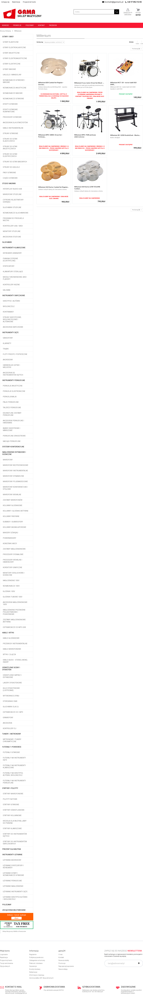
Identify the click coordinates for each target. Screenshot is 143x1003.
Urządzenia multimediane (14, 910)
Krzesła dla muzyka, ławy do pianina (14, 822)
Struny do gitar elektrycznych (10, 155)
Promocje (17, 25)
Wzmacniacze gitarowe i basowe (14, 81)
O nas (61, 954)
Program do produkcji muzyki (13, 219)
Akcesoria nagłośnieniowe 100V (15, 603)
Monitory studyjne (11, 231)
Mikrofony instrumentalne (15, 471)
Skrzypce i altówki (11, 301)
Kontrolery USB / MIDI (13, 226)
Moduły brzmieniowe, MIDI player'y (15, 278)
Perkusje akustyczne (12, 386)
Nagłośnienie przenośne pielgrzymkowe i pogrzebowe (14, 612)
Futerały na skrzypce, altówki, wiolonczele (13, 774)
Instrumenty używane (12, 855)
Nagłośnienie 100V (11, 580)
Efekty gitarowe (10, 104)
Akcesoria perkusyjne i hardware (13, 422)
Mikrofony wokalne (12, 495)
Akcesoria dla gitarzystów (15, 122)
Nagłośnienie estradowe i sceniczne (14, 453)
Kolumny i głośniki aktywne (15, 511)
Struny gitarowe (10, 133)
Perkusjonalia (9, 397)
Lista (141, 42)
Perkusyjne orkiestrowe (14, 436)
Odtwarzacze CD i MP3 (13, 712)
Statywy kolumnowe (12, 815)
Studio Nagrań (9, 183)
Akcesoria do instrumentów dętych (13, 374)
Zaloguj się (5, 2)
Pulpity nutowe (10, 799)
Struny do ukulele (11, 167)
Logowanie (4, 954)
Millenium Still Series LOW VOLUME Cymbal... (87, 188)
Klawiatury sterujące (13, 272)
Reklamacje (33, 972)
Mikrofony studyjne (12, 194)
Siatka (137, 42)
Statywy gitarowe (11, 805)
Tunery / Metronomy (11, 734)
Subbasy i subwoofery (13, 522)
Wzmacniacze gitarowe (13, 99)
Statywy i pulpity (10, 788)
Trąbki (6, 349)
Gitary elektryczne (11, 64)
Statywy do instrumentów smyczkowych (15, 842)
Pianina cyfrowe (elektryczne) (10, 259)
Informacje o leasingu (36, 975)
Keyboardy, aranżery (12, 253)
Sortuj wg (40, 42)
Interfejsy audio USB (12, 189)
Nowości (5, 25)
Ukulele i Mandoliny (12, 75)
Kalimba (6, 290)
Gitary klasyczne (10, 42)
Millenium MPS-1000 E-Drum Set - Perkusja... (50, 136)
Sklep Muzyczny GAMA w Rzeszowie (14, 931)
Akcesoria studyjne (12, 237)
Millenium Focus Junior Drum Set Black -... (89, 83)
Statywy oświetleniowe (13, 810)
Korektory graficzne (12, 567)
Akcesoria (7, 723)
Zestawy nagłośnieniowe (14, 549)
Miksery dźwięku (10, 533)
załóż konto (127, 14)
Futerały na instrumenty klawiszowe (14, 766)
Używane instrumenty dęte (15, 892)
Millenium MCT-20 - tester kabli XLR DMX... (123, 83)
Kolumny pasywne (11, 516)
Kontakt (41, 25)
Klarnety (7, 343)
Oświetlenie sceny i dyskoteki (11, 668)
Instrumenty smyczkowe (13, 295)
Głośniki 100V (9, 591)
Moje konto (5, 950)
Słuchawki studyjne (12, 207)
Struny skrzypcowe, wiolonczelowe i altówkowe (12, 319)
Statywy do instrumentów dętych (15, 835)
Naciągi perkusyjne (11, 441)
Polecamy (30, 25)
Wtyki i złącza (9, 654)
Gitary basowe (9, 69)
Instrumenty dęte (10, 332)
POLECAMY (6, 905)
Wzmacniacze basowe (13, 93)
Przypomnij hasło (29, 2)
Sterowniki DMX (10, 701)
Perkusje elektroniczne (14, 391)
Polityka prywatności (36, 957)
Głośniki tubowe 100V (12, 597)
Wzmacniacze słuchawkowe (15, 213)
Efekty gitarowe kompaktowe (10, 110)
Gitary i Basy (8, 37)
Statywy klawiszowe (12, 828)
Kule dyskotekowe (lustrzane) (11, 689)
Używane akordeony (12, 860)
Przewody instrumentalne (15, 644)
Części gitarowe (10, 178)
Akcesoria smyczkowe (13, 327)
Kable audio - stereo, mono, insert (15, 661)
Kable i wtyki (8, 633)
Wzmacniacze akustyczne (14, 88)
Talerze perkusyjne (12, 407)
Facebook (53, 25)
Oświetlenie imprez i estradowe (12, 676)
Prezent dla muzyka (11, 849)
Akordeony (8, 360)
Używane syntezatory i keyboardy (13, 866)
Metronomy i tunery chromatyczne (12, 740)
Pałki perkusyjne (11, 402)
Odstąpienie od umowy (37, 960)
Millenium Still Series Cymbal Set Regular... (53, 187)
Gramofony (8, 717)
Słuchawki (7, 242)
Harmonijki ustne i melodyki (11, 366)
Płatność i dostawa (35, 963)
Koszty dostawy (34, 969)
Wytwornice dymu (11, 696)
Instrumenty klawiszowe (13, 248)
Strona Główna (5, 31)
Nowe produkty (64, 960)
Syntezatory (8, 266)
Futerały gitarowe (11, 752)
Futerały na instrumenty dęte (14, 759)
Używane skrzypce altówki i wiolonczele (15, 898)
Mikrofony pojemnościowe (15, 481)
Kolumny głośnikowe (12, 505)
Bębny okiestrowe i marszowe (11, 429)
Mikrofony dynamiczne (13, 476)
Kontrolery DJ (9, 728)
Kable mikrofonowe (12, 649)
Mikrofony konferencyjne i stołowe (15, 488)
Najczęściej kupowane (66, 966)
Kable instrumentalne (13, 128)
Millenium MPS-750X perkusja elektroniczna (85, 136)
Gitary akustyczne (11, 53)
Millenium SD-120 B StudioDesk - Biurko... (125, 135)
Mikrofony (8, 460)
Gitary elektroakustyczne (15, 58)
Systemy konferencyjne (13, 447)
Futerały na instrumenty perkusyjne (14, 782)
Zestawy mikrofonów (12, 500)
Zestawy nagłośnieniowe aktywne (14, 621)
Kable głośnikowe (11, 638)
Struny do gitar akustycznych (10, 147)
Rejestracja (16, 2)
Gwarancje (33, 966)
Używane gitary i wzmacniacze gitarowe (13, 874)
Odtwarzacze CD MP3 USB (14, 627)
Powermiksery (9, 538)
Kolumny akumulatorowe (14, 527)
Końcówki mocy (10, 543)
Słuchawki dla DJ (11, 707)
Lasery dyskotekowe (12, 683)
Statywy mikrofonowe (13, 794)
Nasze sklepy (63, 969)
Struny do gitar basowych (15, 162)
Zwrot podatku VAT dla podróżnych (41, 978)
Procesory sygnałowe (13, 554)
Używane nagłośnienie (13, 886)
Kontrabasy (8, 312)
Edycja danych (5, 966)
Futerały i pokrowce (11, 747)
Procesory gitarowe (12, 117)
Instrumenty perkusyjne (13, 380)
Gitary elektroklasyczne (14, 47)
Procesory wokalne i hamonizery (12, 561)
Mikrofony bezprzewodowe (15, 465)
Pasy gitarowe (9, 173)
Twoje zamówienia (6, 963)
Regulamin (33, 954)
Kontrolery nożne (11, 285)
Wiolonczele (8, 306)
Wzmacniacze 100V (11, 586)
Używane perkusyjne (12, 881)
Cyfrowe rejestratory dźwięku (13, 201)
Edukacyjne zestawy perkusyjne (12, 414)
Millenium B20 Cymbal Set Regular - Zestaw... (51, 83)
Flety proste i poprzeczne (15, 354)
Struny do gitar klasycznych (10, 140)
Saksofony (8, 338)
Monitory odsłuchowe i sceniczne (13, 574)
